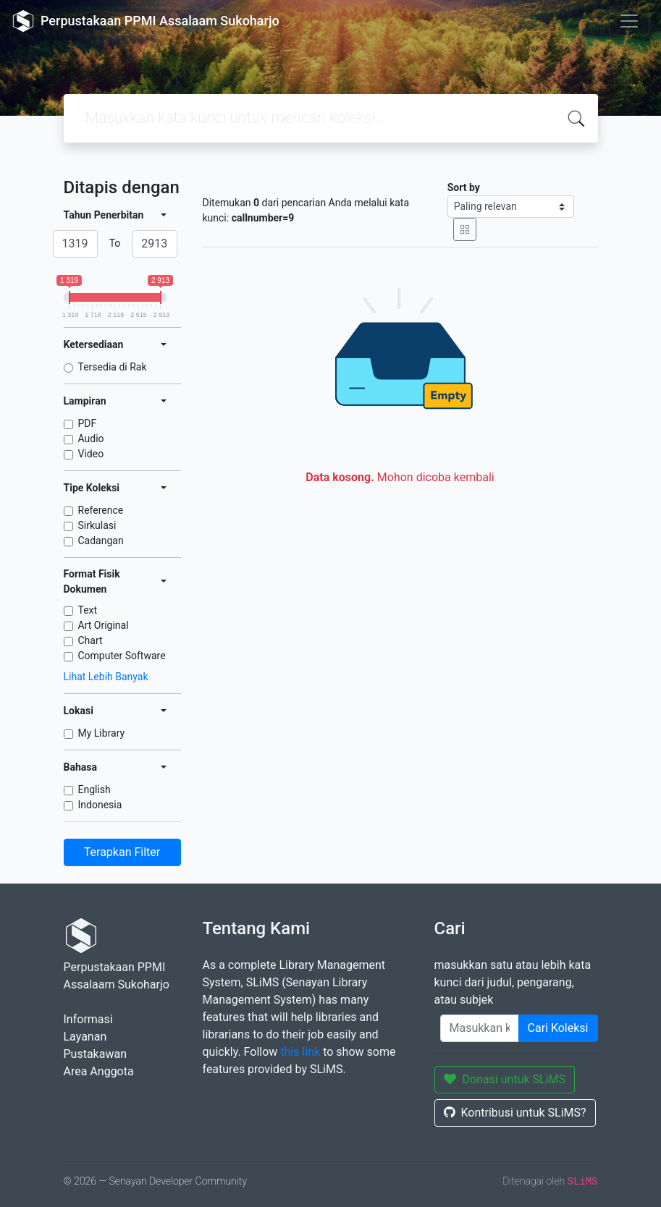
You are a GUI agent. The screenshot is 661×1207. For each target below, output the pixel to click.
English (94, 789)
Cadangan (101, 540)
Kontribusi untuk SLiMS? (515, 1112)
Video (91, 453)
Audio (91, 438)
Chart (90, 640)
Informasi (88, 1019)
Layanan (85, 1036)
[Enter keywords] (479, 1028)
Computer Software (122, 655)
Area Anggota (99, 1071)
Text (88, 610)
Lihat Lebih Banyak (106, 676)
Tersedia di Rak (112, 367)
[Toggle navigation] (629, 21)
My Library (101, 733)
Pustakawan (95, 1054)
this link (300, 1052)
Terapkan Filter (122, 852)
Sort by (463, 187)
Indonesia (100, 804)
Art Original (103, 625)
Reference (101, 510)
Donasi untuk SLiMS (505, 1079)
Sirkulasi (97, 525)
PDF (87, 423)
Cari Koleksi (558, 1028)
